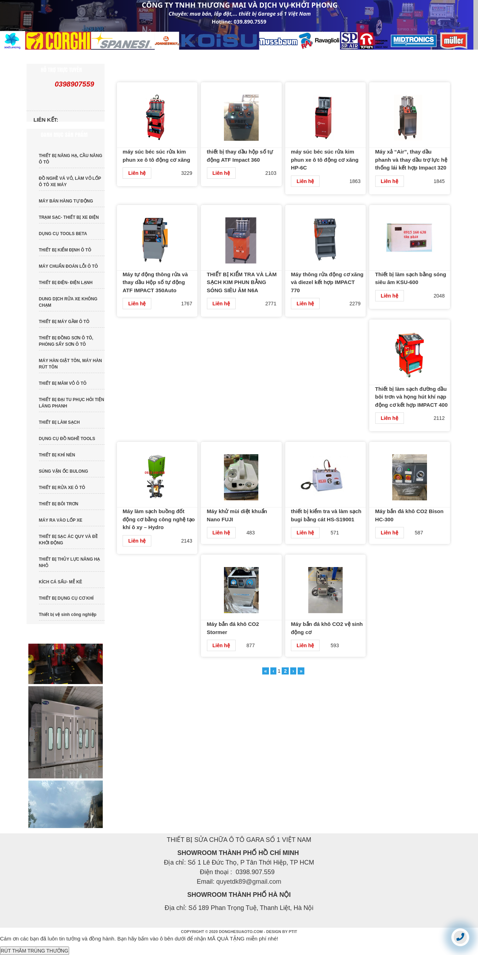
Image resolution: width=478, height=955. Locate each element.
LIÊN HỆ (410, 56)
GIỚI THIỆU (120, 56)
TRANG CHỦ (58, 56)
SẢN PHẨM (180, 56)
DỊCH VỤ (290, 56)
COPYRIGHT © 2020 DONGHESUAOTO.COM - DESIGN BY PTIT (239, 931)
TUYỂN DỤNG (351, 56)
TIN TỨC (236, 56)
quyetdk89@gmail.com (248, 881)
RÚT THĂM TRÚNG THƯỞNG (34, 951)
